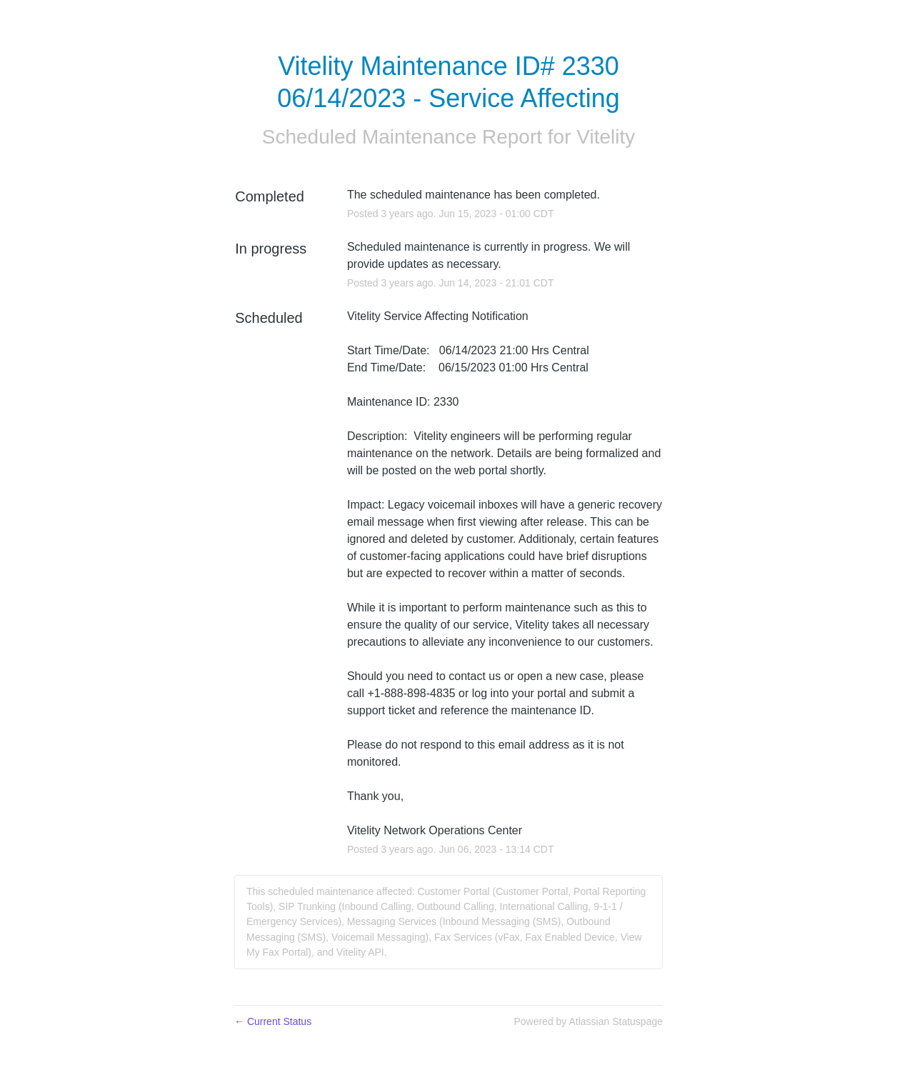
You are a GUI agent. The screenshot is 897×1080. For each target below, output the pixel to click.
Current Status (272, 1021)
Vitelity (605, 137)
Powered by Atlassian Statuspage (588, 1021)
